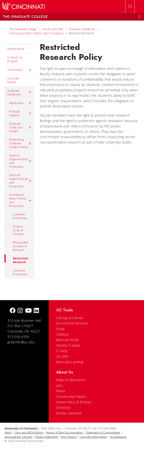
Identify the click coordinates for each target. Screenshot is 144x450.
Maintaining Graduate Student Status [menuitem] (20, 143)
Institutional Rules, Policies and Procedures (36, 33)
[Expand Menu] (139, 16)
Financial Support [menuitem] (20, 113)
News (60, 391)
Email (60, 329)
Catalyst (62, 334)
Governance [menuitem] (19, 70)
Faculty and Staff (52, 29)
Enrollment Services (72, 323)
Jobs (59, 385)
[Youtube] (28, 311)
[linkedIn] (36, 311)
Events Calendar (69, 413)
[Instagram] (20, 311)
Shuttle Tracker (68, 345)
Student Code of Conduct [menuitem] (18, 230)
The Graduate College (23, 29)
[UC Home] (23, 6)
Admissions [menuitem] (20, 103)
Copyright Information (93, 437)
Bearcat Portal (67, 340)
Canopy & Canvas (69, 317)
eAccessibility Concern (18, 437)
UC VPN (62, 356)
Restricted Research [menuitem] (16, 259)
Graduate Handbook (82, 29)
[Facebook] (13, 311)
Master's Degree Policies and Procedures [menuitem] (20, 161)
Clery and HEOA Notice (29, 432)
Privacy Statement (46, 437)
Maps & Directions (70, 380)
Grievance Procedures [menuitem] (20, 272)
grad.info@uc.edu (21, 342)
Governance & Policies (74, 402)
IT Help (62, 351)
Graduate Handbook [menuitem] (19, 92)
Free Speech (68, 437)
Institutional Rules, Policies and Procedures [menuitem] (20, 200)
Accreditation (118, 437)
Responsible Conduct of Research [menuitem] (20, 246)
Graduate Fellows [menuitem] (13, 80)
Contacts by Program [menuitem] (14, 59)
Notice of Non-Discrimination (64, 432)
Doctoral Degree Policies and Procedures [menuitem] (20, 180)
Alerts (8, 432)
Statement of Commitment (103, 432)
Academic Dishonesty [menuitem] (20, 216)
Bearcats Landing (69, 362)
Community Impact (71, 396)
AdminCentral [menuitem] (15, 49)
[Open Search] (130, 6)
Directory (63, 407)
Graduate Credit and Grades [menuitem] (20, 127)
